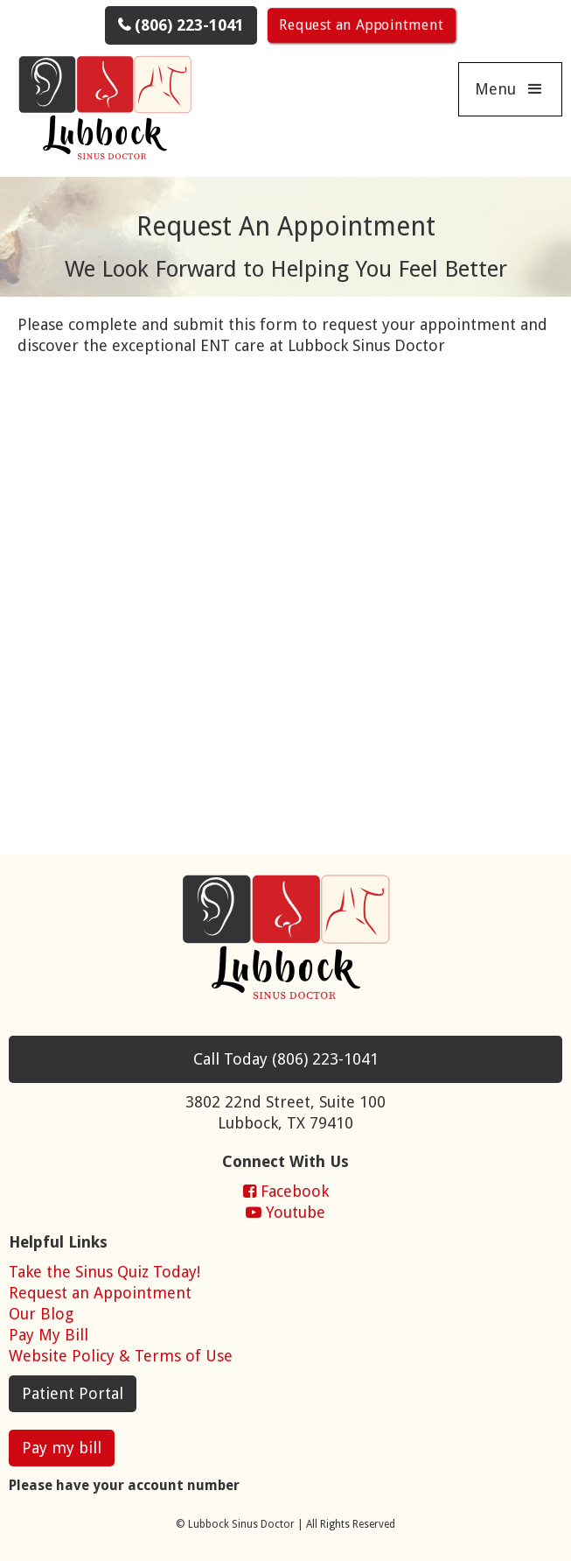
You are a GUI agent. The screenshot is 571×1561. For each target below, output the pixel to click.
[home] (100, 110)
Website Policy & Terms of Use (121, 1356)
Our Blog (41, 1313)
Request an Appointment (361, 25)
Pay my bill (61, 1447)
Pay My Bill (48, 1334)
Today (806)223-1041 (286, 1059)
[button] (510, 89)
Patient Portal (72, 1393)
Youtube (285, 1212)
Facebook (286, 1191)
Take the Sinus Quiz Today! (104, 1271)
